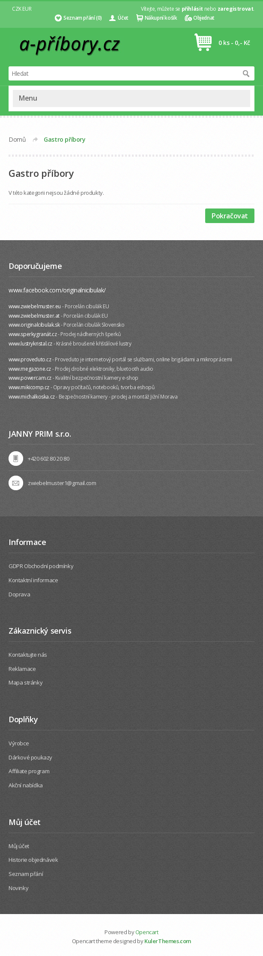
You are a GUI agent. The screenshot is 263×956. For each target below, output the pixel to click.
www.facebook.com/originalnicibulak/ (57, 290)
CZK (16, 8)
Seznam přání (26, 874)
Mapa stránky (25, 682)
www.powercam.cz (30, 377)
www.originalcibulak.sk (34, 324)
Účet (123, 17)
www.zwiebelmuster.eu (35, 306)
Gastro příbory (64, 139)
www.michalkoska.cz (32, 396)
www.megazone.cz (30, 368)
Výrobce (19, 743)
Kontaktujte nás (28, 654)
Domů (17, 139)
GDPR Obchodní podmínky (41, 566)
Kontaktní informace (33, 580)
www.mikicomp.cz (29, 387)
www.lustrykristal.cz (30, 343)
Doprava (19, 594)
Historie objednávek (33, 860)
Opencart (146, 932)
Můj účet (19, 846)
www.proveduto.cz (30, 359)
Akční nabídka (26, 785)
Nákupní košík (161, 17)
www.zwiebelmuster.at (34, 315)
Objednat (204, 17)
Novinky (18, 888)
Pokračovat (230, 215)
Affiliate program (29, 771)
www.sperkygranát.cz (33, 334)
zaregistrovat (236, 8)
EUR (26, 8)
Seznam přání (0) (82, 17)
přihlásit (192, 8)
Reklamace (22, 669)
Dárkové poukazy (30, 757)
